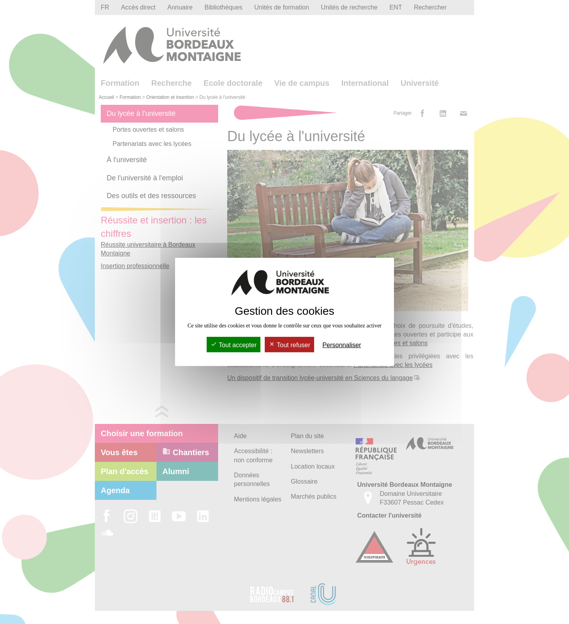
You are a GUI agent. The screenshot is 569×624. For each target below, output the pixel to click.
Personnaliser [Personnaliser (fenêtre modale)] (341, 345)
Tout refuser (289, 345)
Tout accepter (233, 345)
